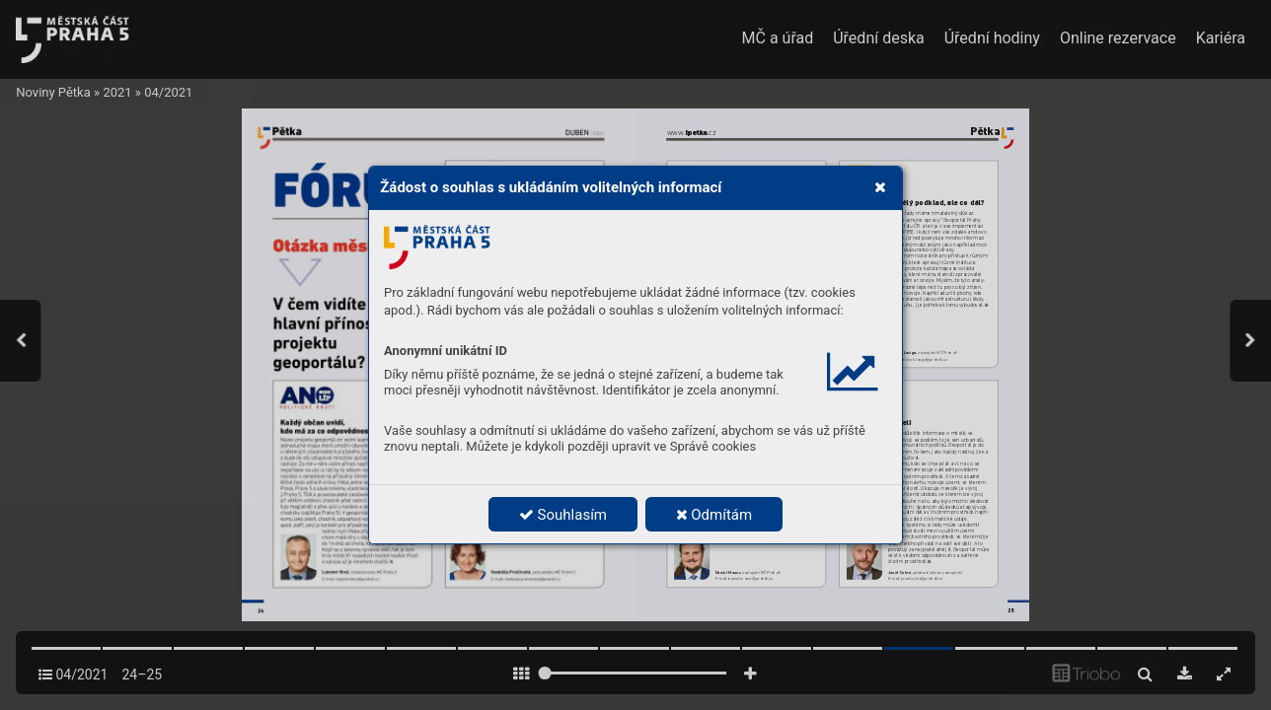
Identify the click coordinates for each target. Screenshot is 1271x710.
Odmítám (714, 515)
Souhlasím (563, 515)
